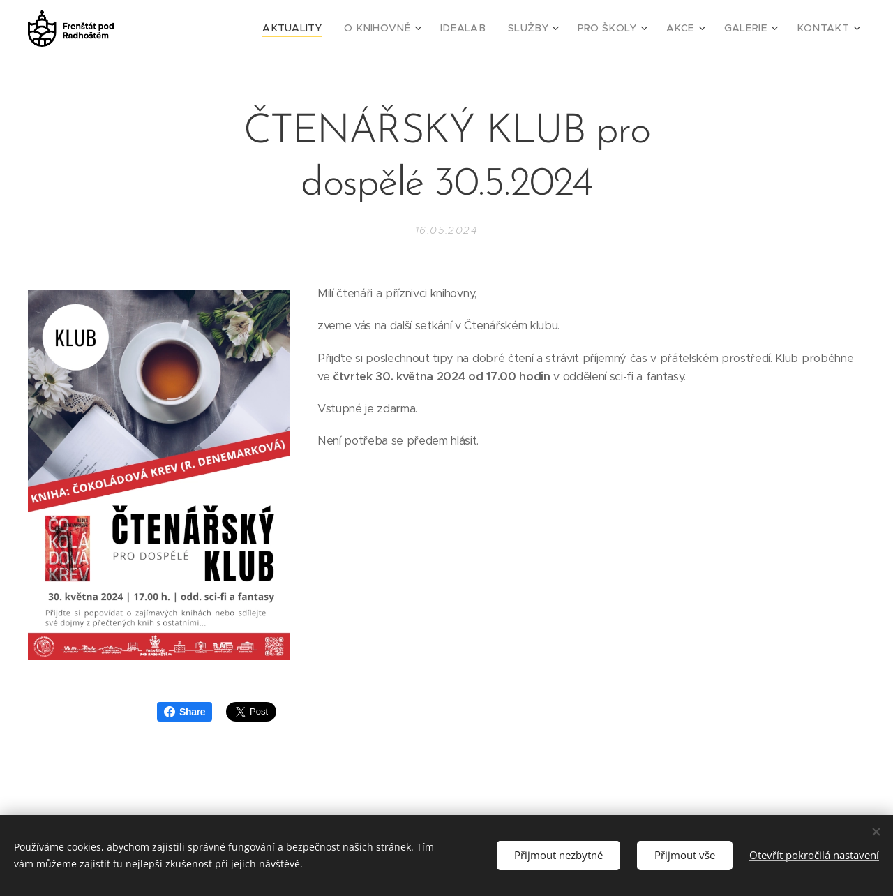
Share (184, 711)
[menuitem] (331, 28)
